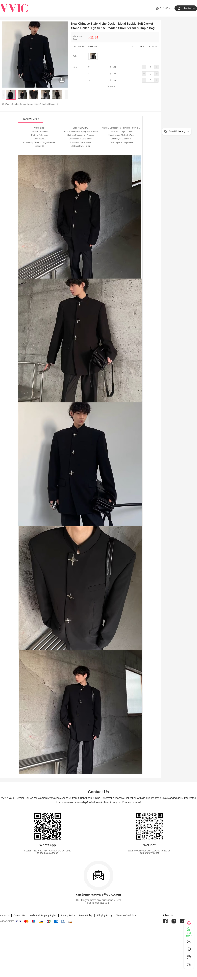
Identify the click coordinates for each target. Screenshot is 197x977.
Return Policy (86, 915)
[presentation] (3, 94)
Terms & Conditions (126, 915)
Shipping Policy (104, 915)
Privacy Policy (67, 915)
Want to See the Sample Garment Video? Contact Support (32, 104)
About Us (5, 915)
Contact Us (19, 915)
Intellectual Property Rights (42, 915)
